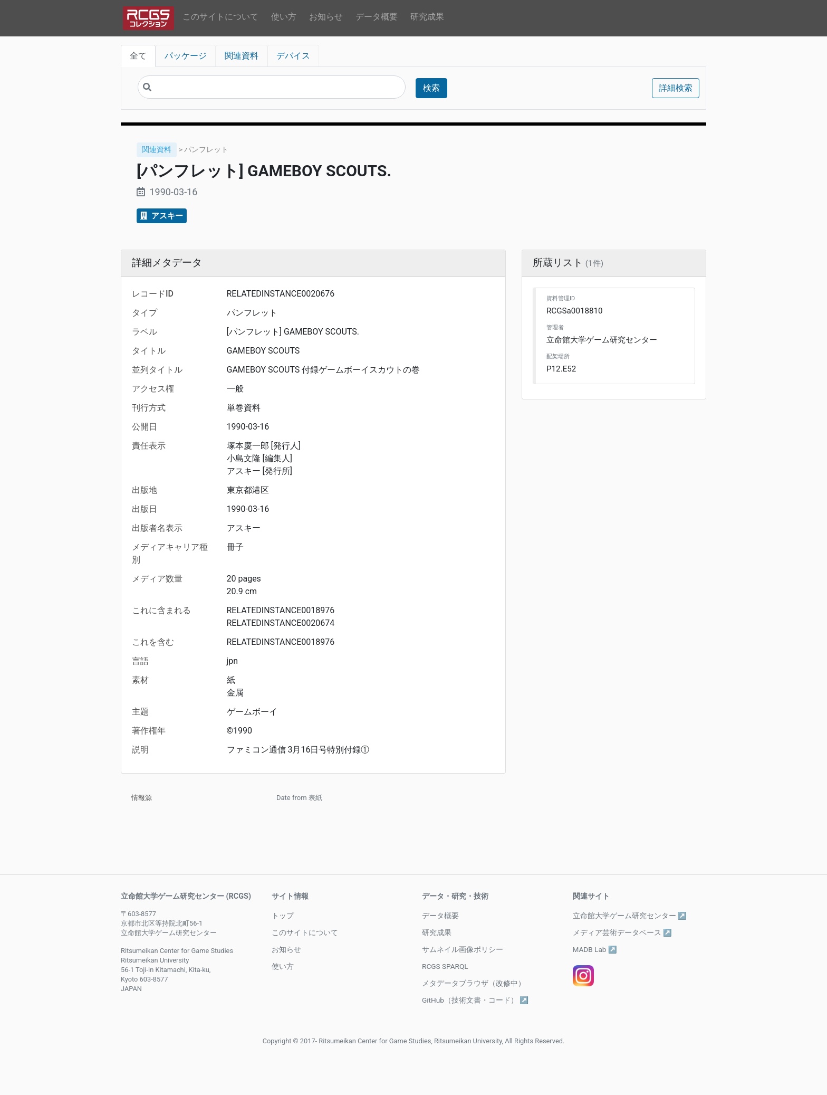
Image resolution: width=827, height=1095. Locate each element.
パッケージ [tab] (186, 56)
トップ (283, 915)
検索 (431, 88)
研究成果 (427, 17)
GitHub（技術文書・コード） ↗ (475, 1000)
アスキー (161, 216)
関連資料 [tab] (241, 56)
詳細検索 (676, 88)
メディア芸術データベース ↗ (622, 932)
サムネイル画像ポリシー (462, 949)
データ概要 (376, 17)
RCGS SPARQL (445, 966)
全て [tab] (138, 56)
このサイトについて (220, 17)
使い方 (283, 17)
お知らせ (326, 17)
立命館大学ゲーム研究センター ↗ (630, 915)
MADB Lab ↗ (595, 949)
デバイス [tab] (293, 56)
